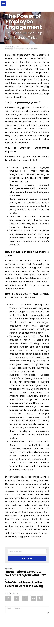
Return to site (11, 593)
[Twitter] (16, 598)
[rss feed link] (40, 598)
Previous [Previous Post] (8, 568)
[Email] (33, 598)
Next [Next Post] (7, 579)
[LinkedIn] (25, 598)
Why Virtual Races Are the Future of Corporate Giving (24, 584)
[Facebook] (8, 598)
